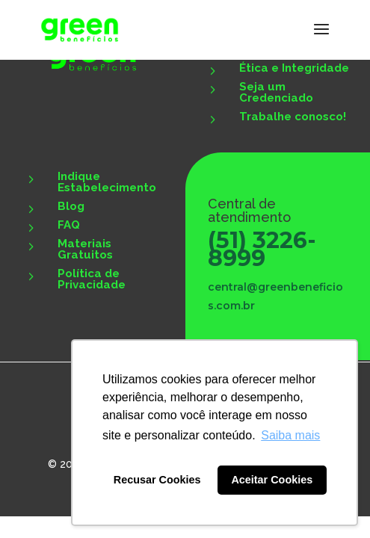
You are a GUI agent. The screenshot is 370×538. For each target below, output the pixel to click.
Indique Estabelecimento (107, 182)
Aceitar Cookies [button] (271, 480)
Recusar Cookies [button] (157, 480)
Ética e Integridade (294, 68)
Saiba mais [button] (290, 435)
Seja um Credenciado (276, 92)
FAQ (69, 225)
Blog (71, 206)
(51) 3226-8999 (262, 249)
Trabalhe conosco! (292, 116)
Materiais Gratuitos (85, 249)
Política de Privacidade (92, 279)
